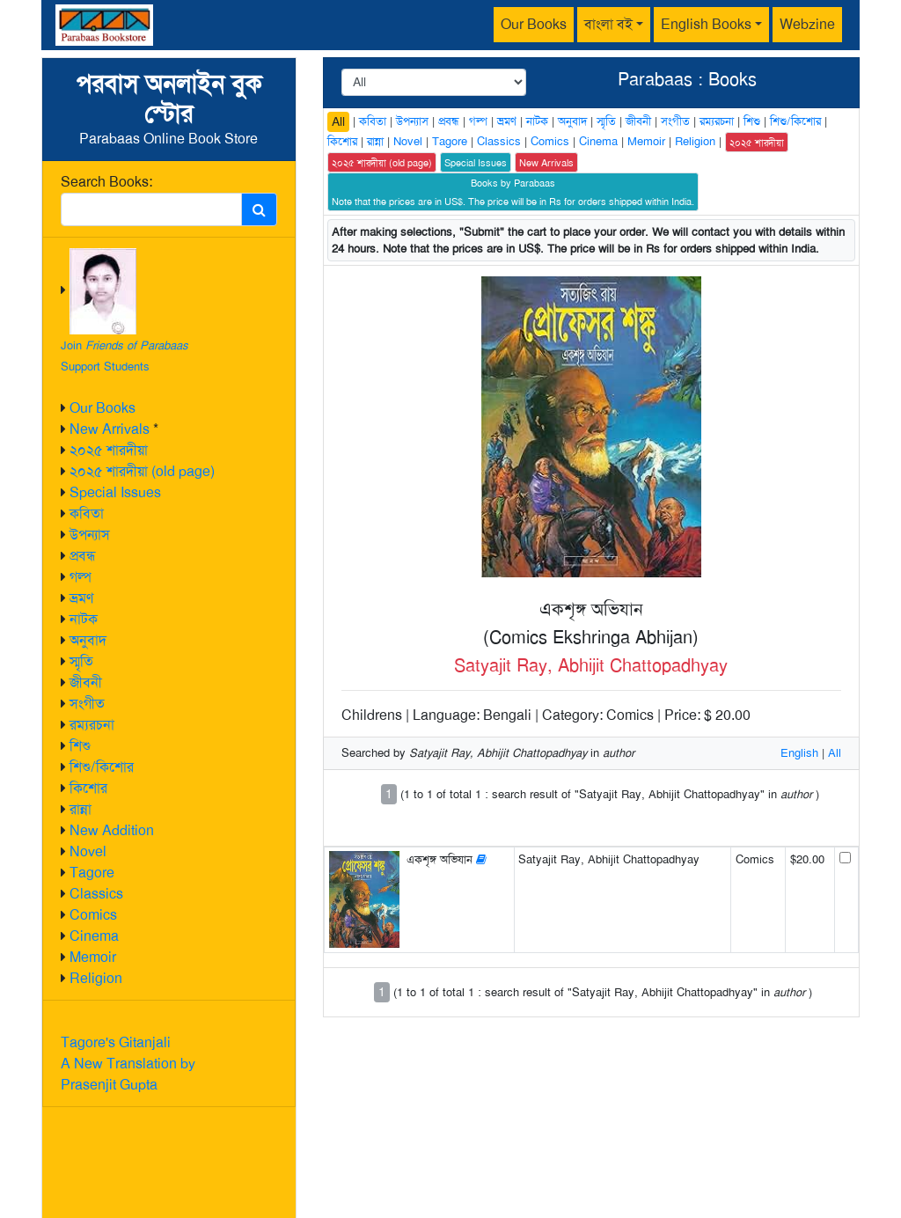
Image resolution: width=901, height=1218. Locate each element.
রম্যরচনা (92, 724)
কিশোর (88, 788)
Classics (96, 893)
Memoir (93, 957)
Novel (88, 851)
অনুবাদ (88, 640)
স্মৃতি (81, 661)
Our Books (534, 24)
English (799, 752)
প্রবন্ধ (83, 556)
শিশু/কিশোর (102, 767)
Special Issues (115, 492)
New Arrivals (110, 429)
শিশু (80, 746)
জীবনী (86, 682)
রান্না (81, 809)
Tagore (92, 872)
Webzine (807, 24)
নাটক (84, 619)
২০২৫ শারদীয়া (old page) (142, 471)
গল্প (81, 577)
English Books (706, 24)
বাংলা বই (608, 24)
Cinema (94, 936)
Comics (93, 915)
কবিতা (87, 513)
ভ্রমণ (81, 598)
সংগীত (87, 703)
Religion (96, 978)
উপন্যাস (90, 534)
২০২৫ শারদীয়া (109, 450)
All (338, 121)
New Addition (112, 830)
